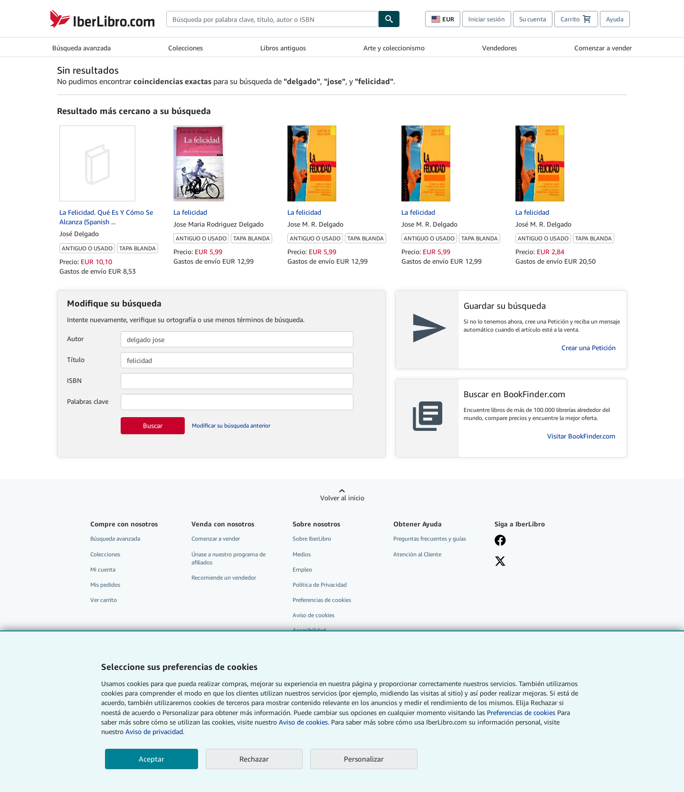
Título (76, 359)
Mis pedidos (105, 584)
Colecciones (185, 48)
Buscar (152, 425)
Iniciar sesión (486, 19)
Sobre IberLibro (312, 538)
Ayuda (615, 19)
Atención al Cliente (417, 554)
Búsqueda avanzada (81, 48)
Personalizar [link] (364, 758)
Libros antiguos (283, 48)
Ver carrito (103, 599)
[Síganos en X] (538, 562)
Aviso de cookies (313, 615)
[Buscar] (389, 19)
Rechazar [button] (254, 758)
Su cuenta (532, 19)
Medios (302, 554)
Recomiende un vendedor (223, 577)
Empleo (302, 569)
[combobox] (272, 19)
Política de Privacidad (320, 584)
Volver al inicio (342, 498)
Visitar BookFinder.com (581, 436)
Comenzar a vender (603, 48)
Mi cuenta (102, 569)
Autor (75, 338)
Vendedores (499, 48)
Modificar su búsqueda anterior (231, 425)
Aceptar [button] (151, 758)
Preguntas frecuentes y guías (429, 538)
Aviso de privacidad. (154, 731)
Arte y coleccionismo (394, 48)
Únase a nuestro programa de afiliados (228, 558)
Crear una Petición (588, 348)
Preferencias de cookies (521, 712)
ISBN (74, 380)
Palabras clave (87, 401)
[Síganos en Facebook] (538, 541)
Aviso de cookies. (304, 722)
